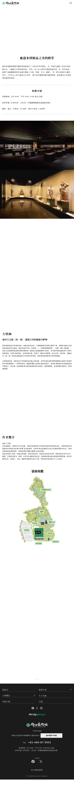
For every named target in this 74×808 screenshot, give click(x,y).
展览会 (5, 689)
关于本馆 (43, 695)
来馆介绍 (6, 701)
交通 (41, 701)
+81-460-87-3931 (39, 742)
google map (51, 735)
